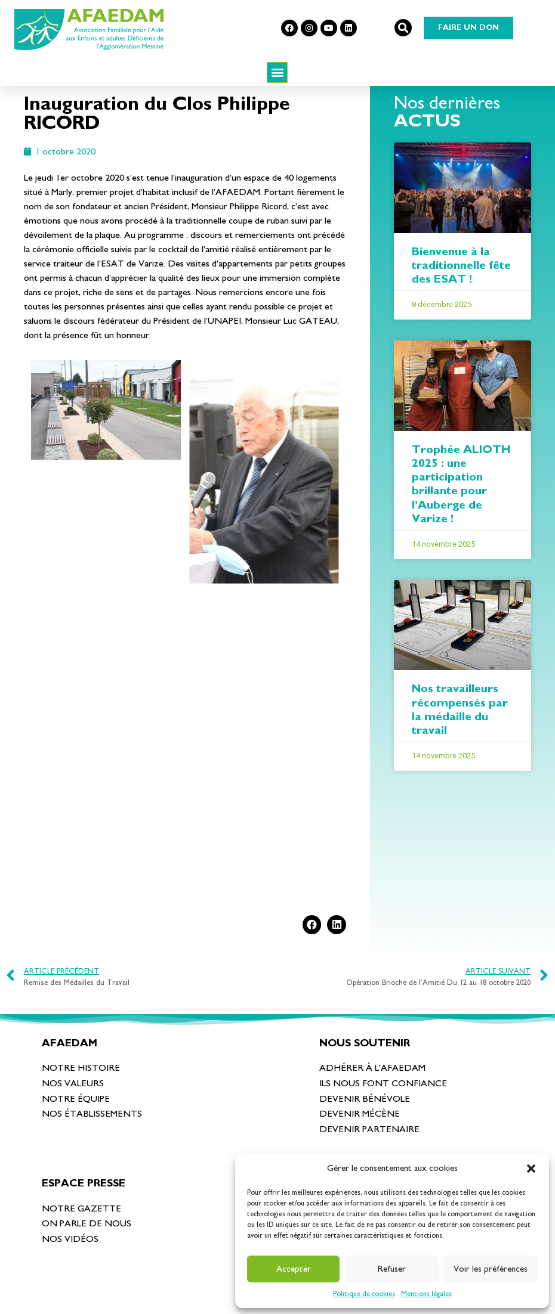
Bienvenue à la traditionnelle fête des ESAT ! (461, 286)
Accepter (293, 1269)
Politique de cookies (364, 1293)
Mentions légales (426, 1293)
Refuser (392, 1269)
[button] (531, 1168)
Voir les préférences (491, 1269)
